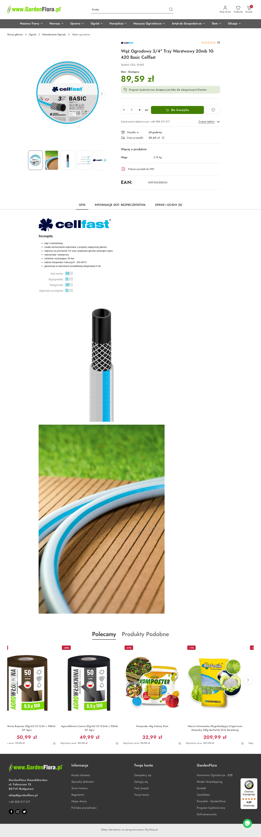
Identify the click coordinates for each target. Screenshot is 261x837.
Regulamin (77, 795)
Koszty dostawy (80, 775)
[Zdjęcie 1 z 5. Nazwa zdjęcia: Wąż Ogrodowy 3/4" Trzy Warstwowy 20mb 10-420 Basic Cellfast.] (35, 160)
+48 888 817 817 (19, 802)
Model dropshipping (209, 782)
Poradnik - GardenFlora (211, 801)
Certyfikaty (203, 795)
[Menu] (255, 780)
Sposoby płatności (82, 782)
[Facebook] (11, 811)
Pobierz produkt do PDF (137, 169)
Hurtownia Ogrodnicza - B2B (215, 775)
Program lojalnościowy (211, 808)
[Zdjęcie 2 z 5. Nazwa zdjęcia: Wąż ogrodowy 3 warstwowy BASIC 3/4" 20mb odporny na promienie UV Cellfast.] (51, 160)
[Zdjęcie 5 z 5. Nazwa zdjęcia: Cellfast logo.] (100, 160)
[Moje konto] (225, 10)
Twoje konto (141, 795)
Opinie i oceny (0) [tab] (168, 205)
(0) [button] (218, 42)
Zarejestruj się (142, 775)
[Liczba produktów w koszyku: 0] (249, 10)
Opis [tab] (82, 205)
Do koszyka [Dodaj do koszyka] (177, 110)
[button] (31, 23)
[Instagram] (17, 811)
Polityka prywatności (84, 808)
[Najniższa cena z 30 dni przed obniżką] (64, 743)
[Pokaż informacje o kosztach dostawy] (163, 138)
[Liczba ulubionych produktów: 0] (238, 10)
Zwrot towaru (79, 788)
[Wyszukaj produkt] (132, 9)
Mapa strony (79, 801)
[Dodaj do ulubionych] (213, 110)
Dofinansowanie (207, 814)
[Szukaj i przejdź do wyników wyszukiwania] (170, 9)
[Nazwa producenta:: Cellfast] (127, 43)
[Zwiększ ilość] (139, 110)
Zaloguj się (141, 782)
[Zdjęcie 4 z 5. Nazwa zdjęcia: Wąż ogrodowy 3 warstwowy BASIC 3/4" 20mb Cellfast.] (84, 160)
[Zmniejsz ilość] (124, 110)
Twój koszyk (141, 788)
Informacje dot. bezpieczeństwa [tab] (120, 205)
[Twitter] (24, 811)
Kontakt (201, 788)
